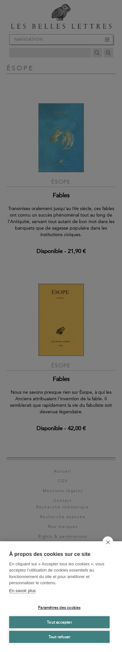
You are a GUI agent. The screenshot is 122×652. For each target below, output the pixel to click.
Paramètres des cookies (59, 607)
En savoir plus (22, 590)
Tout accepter (59, 622)
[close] (107, 541)
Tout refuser (59, 637)
